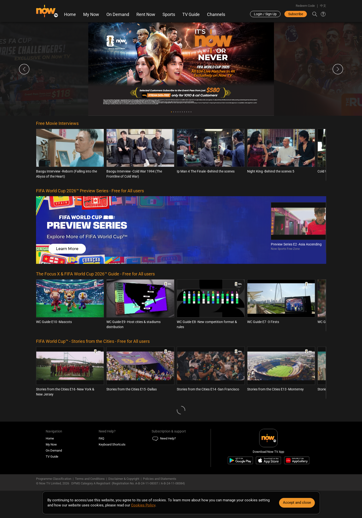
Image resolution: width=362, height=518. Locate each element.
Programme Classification (53, 479)
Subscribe (295, 14)
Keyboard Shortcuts (112, 444)
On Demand (117, 14)
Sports (169, 14)
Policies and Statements (159, 479)
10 (191, 112)
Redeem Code (305, 5)
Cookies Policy (143, 505)
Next (338, 69)
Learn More (67, 248)
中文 (323, 5)
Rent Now (145, 14)
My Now (91, 14)
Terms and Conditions (90, 479)
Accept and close (297, 502)
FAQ (101, 438)
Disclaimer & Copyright (123, 479)
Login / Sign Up (265, 14)
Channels (216, 14)
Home (70, 14)
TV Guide (191, 14)
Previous (24, 69)
